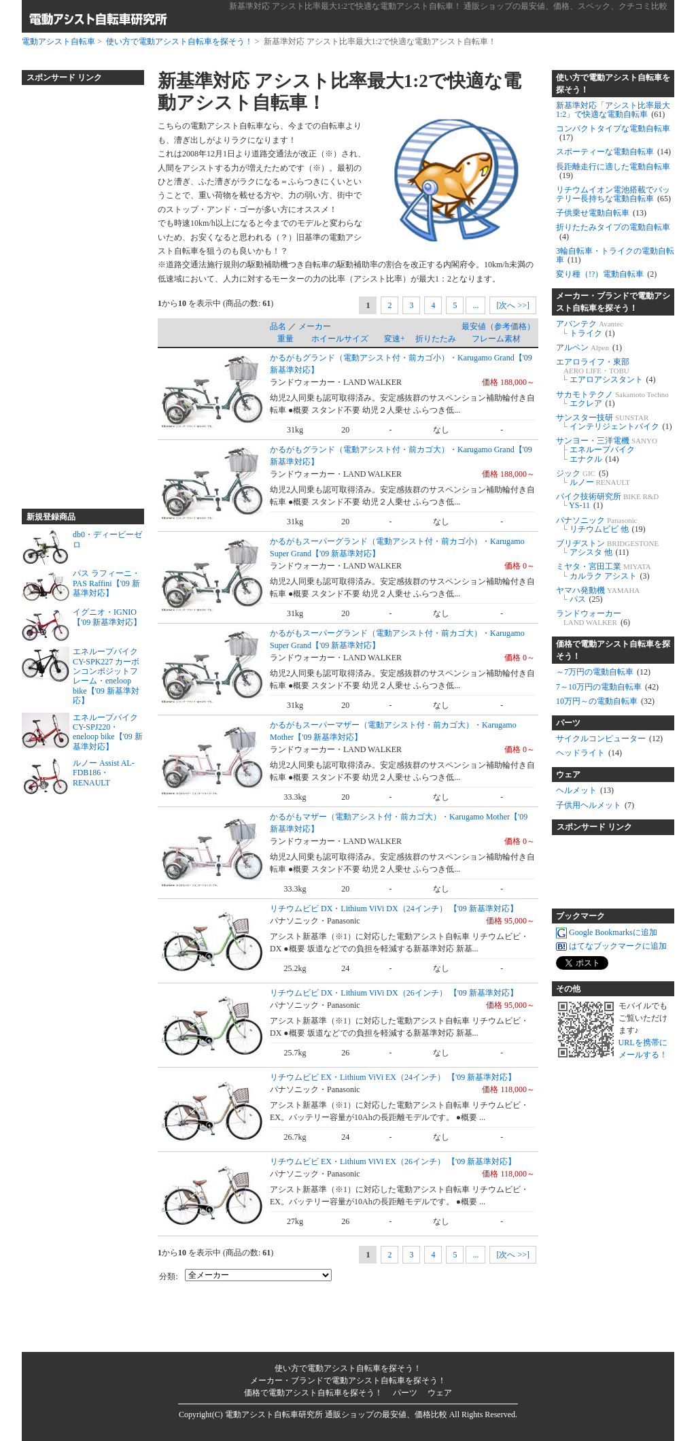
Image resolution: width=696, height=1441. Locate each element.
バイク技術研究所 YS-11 (607, 501)
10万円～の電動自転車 (605, 701)
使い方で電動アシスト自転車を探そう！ (179, 41)
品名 (278, 326)
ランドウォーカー (593, 618)
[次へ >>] (512, 305)
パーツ (568, 723)
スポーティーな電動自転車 (613, 151)
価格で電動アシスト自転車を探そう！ (613, 650)
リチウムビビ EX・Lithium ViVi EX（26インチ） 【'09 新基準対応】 (393, 1161)
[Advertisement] (76, 291)
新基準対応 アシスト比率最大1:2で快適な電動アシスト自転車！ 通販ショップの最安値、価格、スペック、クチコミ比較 (448, 6)
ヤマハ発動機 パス (598, 595)
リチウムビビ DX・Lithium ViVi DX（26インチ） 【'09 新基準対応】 (394, 993)
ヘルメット (585, 790)
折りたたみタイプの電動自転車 (613, 231)
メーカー (314, 326)
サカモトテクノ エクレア (612, 399)
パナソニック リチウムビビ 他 (601, 524)
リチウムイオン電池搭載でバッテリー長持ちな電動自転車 (613, 194)
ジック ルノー (593, 478)
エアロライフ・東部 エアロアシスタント (606, 370)
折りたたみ (435, 338)
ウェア (568, 774)
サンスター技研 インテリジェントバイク (614, 422)
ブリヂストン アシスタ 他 (607, 548)
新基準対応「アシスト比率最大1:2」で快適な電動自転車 (613, 110)
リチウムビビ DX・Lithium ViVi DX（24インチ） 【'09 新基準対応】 (394, 908)
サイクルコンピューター (609, 738)
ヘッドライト (589, 753)
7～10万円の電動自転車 (607, 687)
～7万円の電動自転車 (603, 672)
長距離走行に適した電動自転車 (613, 171)
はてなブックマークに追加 (611, 945)
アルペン (589, 347)
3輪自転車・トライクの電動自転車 (615, 255)
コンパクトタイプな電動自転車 (613, 133)
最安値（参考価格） (498, 326)
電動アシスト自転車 (58, 41)
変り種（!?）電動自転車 (606, 274)
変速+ (394, 338)
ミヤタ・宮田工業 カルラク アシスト (603, 571)
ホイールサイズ (339, 338)
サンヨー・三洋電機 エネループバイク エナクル (606, 449)
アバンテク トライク (589, 328)
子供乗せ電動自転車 (601, 213)
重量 (285, 338)
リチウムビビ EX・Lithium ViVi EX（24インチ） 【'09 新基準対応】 (393, 1077)
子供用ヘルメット (595, 805)
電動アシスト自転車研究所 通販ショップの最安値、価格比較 (336, 1414)
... (475, 305)
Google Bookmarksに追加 (606, 932)
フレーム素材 (496, 338)
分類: (168, 1276)
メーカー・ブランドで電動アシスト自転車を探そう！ (613, 302)
